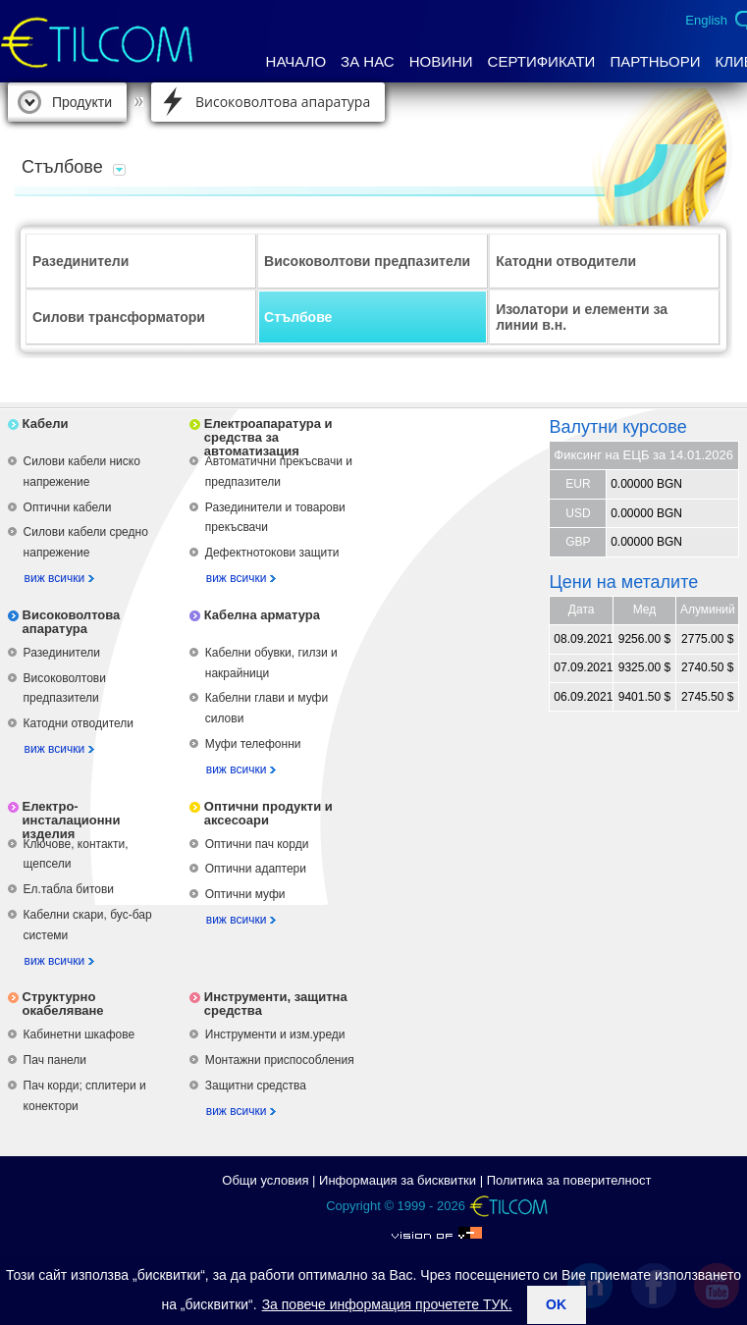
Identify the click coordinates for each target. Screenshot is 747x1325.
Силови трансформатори (118, 317)
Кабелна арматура (262, 615)
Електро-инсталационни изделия (72, 820)
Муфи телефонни (253, 744)
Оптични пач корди (257, 844)
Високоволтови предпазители (367, 261)
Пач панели (55, 1060)
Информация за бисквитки (397, 1180)
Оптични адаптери (255, 868)
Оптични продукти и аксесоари (268, 813)
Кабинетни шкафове (79, 1034)
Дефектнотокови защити (272, 552)
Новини (441, 61)
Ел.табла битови (69, 889)
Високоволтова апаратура (282, 101)
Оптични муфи (245, 894)
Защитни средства (255, 1085)
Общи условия (265, 1180)
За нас (368, 61)
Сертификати (542, 61)
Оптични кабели (68, 507)
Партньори (655, 61)
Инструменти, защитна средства (275, 1003)
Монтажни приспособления (279, 1060)
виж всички (55, 578)
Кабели (46, 423)
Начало (296, 61)
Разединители (80, 261)
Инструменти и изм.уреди (275, 1034)
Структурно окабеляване (63, 1003)
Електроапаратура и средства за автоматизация (268, 437)
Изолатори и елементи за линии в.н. (581, 317)
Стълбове (298, 317)
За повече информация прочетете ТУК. (387, 1304)
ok (556, 1304)
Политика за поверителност (569, 1180)
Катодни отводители (566, 261)
